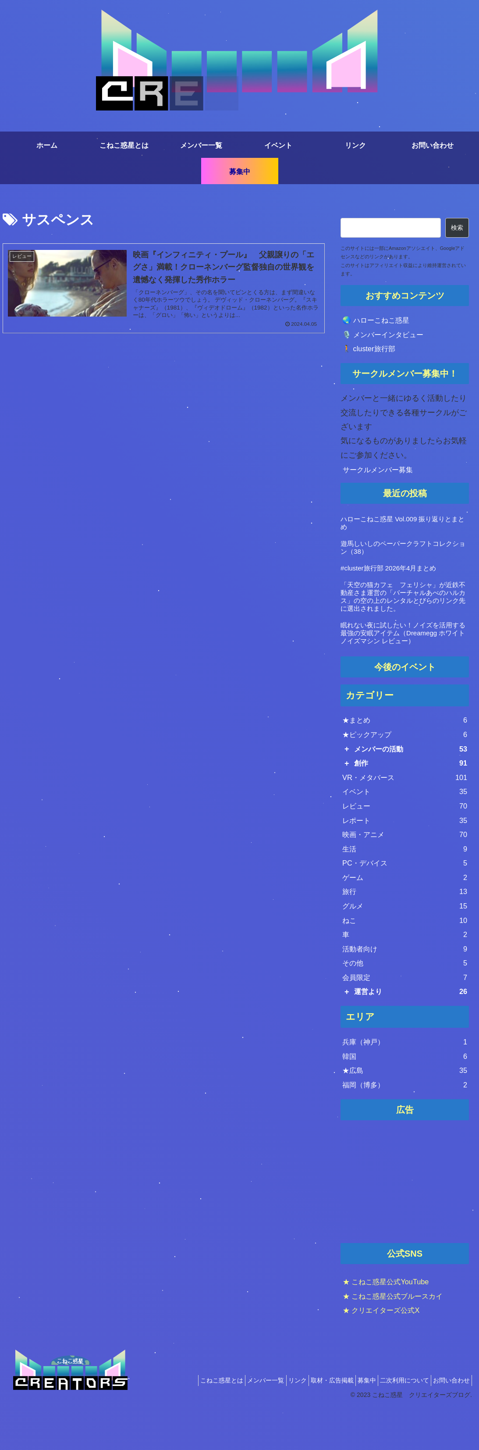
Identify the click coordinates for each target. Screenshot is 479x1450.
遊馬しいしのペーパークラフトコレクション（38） (403, 551)
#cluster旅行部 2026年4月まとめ (388, 572)
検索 (457, 227)
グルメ (404, 931)
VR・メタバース (404, 789)
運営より (410, 1026)
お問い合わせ (448, 1420)
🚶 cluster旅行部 (371, 352)
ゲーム (404, 899)
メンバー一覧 (237, 1420)
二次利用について (396, 1420)
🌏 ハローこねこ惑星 (379, 321)
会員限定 (404, 1010)
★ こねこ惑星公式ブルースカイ (399, 1336)
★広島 (404, 1108)
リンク (274, 1420)
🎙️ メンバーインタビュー (387, 336)
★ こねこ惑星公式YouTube (391, 1322)
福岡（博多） (404, 1124)
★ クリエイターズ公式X (386, 1350)
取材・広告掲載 (313, 1420)
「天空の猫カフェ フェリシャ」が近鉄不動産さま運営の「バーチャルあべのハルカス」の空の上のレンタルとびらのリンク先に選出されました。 (403, 600)
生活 (404, 868)
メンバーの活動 (410, 757)
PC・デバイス (404, 883)
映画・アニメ (404, 852)
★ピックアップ (404, 741)
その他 (404, 994)
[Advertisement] (405, 1222)
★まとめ (404, 726)
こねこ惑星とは (188, 1420)
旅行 (404, 915)
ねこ (404, 947)
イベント (404, 805)
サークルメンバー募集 (382, 473)
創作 (410, 773)
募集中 (353, 1420)
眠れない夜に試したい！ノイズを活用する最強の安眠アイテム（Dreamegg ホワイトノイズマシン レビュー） (403, 637)
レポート (404, 836)
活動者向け (404, 978)
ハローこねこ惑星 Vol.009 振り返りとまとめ (403, 527)
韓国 (404, 1093)
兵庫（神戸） (404, 1077)
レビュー (404, 820)
